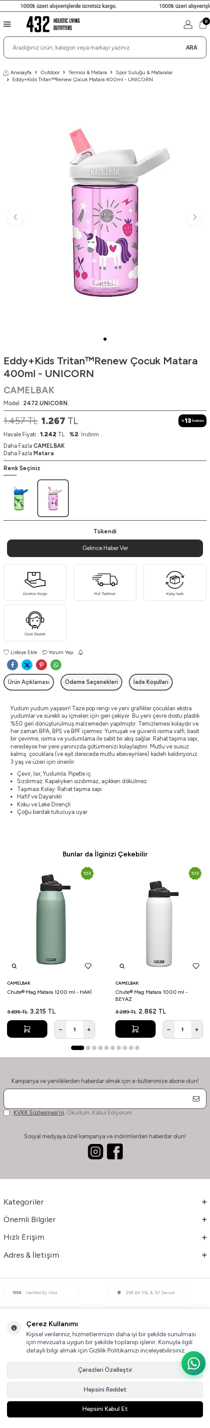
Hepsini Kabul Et (105, 1409)
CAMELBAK (29, 390)
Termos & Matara (87, 72)
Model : (36, 403)
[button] (105, 339)
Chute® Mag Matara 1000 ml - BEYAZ (151, 995)
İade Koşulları (150, 682)
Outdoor (50, 72)
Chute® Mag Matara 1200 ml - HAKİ (49, 992)
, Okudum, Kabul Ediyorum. (68, 1112)
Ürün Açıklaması (29, 682)
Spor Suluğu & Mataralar (144, 72)
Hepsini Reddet (105, 1389)
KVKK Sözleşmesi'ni (39, 1112)
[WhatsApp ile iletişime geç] (194, 1363)
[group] (105, 212)
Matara (43, 453)
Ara (191, 47)
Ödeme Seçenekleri (91, 682)
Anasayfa (18, 72)
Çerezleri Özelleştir (105, 1370)
